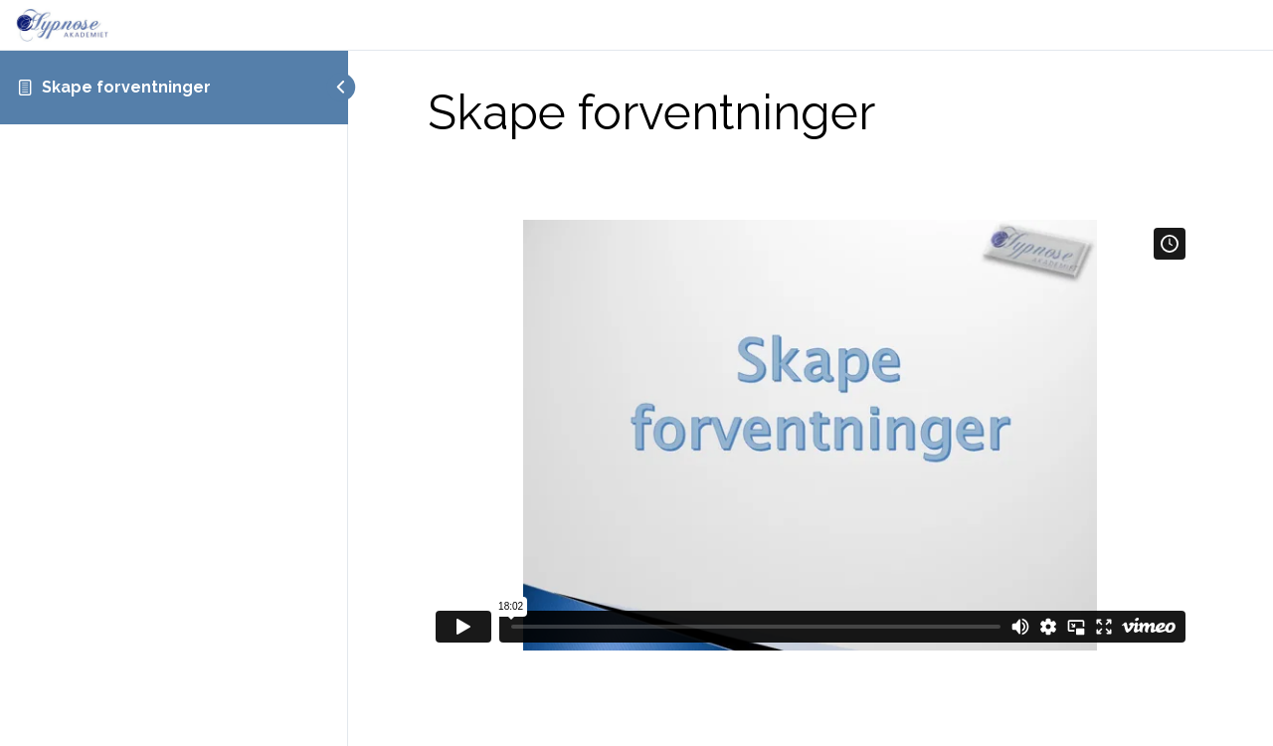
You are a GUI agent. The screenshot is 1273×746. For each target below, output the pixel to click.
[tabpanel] (810, 410)
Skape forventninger (126, 87)
